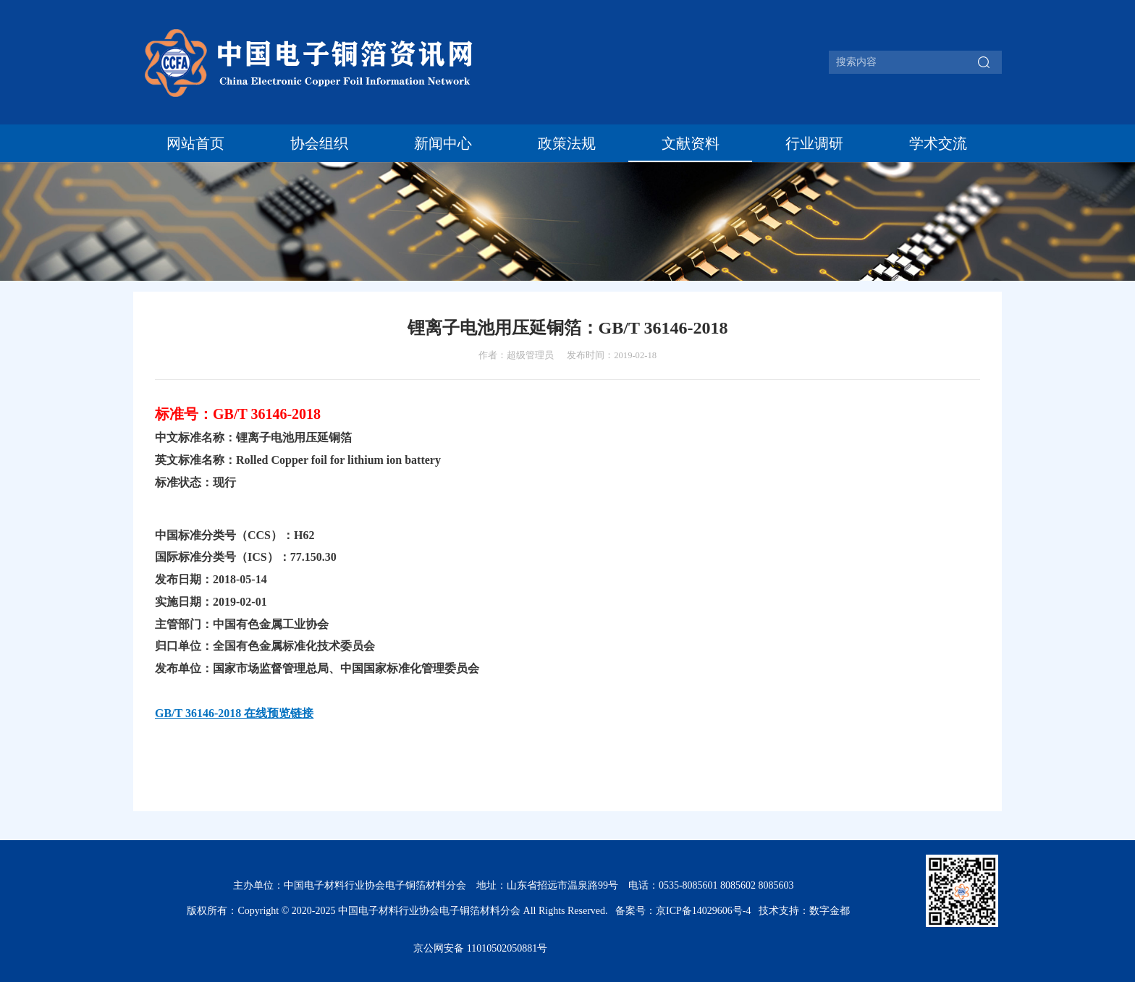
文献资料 (691, 143)
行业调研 (814, 143)
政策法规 (567, 143)
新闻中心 (443, 143)
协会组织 (319, 143)
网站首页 (195, 143)
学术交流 (938, 143)
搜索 (984, 62)
